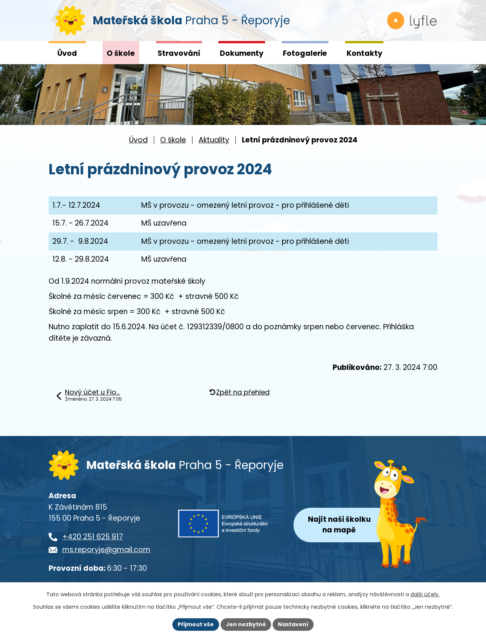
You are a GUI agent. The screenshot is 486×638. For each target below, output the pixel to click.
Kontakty (364, 53)
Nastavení (293, 624)
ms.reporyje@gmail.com (106, 550)
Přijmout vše (196, 624)
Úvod (67, 53)
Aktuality (214, 140)
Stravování (179, 53)
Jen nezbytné (246, 624)
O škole (121, 53)
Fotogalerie (305, 53)
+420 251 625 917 (92, 537)
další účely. (425, 594)
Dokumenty (242, 53)
